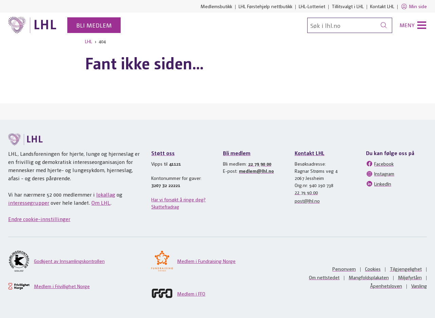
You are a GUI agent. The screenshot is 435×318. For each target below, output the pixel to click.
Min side (414, 6)
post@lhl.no (307, 201)
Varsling (419, 286)
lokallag (105, 194)
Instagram (380, 173)
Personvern (344, 269)
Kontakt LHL (382, 6)
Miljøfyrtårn (410, 277)
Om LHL (100, 202)
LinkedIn (378, 183)
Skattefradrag (165, 206)
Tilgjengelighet (406, 269)
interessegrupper (28, 202)
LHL (88, 41)
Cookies (373, 269)
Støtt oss (163, 153)
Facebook (380, 163)
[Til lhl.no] (32, 25)
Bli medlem (94, 25)
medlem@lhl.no (256, 171)
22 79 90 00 (259, 164)
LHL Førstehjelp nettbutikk (265, 6)
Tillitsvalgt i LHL (348, 6)
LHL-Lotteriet (312, 6)
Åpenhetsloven (386, 286)
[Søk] (349, 25)
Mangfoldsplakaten (369, 277)
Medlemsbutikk (216, 6)
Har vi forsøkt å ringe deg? (178, 199)
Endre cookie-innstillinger (39, 218)
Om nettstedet (324, 277)
